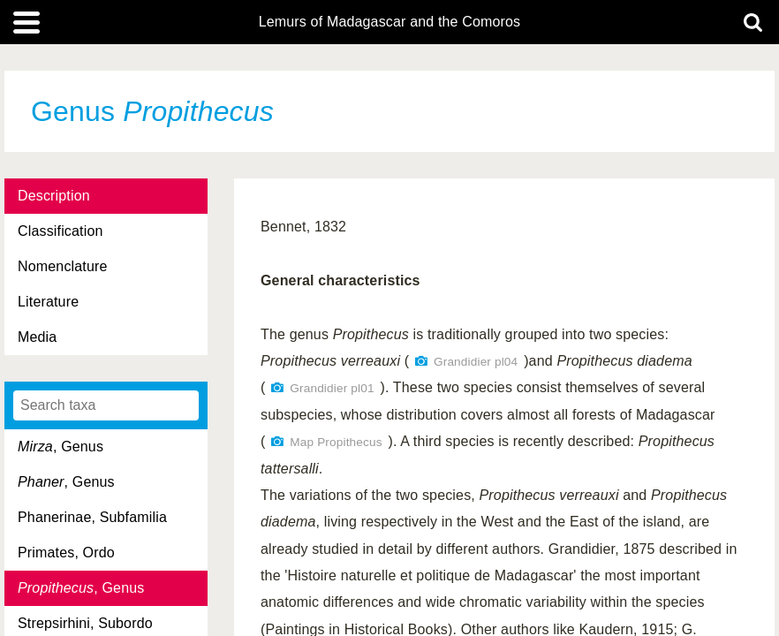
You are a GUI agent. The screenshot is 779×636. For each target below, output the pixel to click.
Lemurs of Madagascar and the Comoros (390, 22)
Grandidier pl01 (332, 388)
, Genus (60, 446)
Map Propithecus (336, 442)
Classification (60, 230)
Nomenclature (63, 266)
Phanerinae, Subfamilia (92, 517)
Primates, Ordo (66, 552)
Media (37, 336)
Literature (48, 301)
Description (54, 195)
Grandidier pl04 (476, 361)
